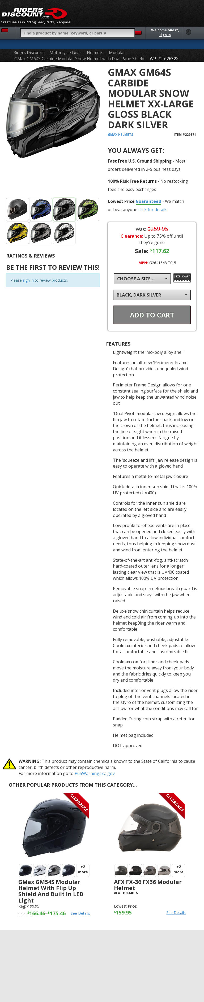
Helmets (95, 52)
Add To (152, 314)
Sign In (165, 35)
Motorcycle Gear (65, 52)
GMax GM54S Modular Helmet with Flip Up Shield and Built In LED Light (50, 891)
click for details (152, 209)
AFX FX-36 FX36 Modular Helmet (148, 885)
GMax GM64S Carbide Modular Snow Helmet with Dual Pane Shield (79, 59)
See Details (80, 913)
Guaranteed (148, 201)
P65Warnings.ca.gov (95, 773)
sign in (28, 280)
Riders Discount (28, 52)
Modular (117, 52)
